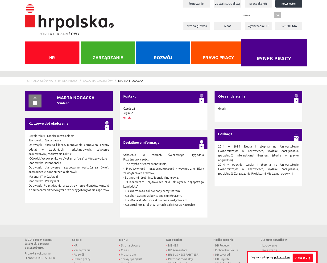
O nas (227, 26)
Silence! (30, 258)
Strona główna (197, 26)
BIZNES (173, 246)
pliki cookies (282, 257)
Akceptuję (302, 257)
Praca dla (258, 3)
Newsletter (288, 3)
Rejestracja (269, 250)
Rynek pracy (274, 59)
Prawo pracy (218, 58)
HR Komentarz (178, 250)
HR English (222, 259)
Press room (128, 255)
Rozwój (163, 58)
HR (52, 58)
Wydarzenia (258, 26)
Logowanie (196, 3)
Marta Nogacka (130, 81)
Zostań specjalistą (227, 3)
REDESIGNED (46, 258)
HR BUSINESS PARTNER (183, 255)
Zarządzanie (108, 58)
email (127, 118)
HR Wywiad (222, 255)
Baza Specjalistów (98, 81)
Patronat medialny (180, 259)
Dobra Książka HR (226, 250)
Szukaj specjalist (131, 259)
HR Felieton (223, 246)
